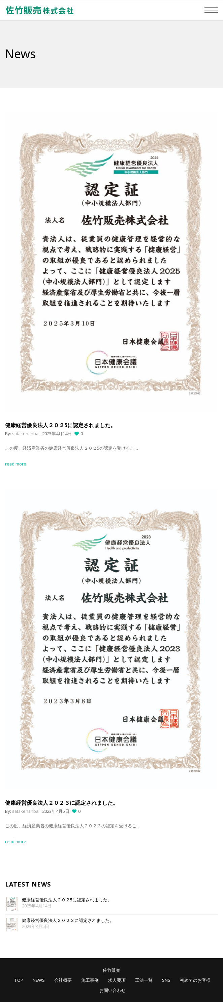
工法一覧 (144, 980)
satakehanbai (25, 433)
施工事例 (90, 980)
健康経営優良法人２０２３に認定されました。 (68, 920)
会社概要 (63, 980)
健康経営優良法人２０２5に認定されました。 (67, 900)
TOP (18, 980)
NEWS (39, 980)
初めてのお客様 (195, 980)
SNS (166, 980)
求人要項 (117, 980)
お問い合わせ (112, 990)
